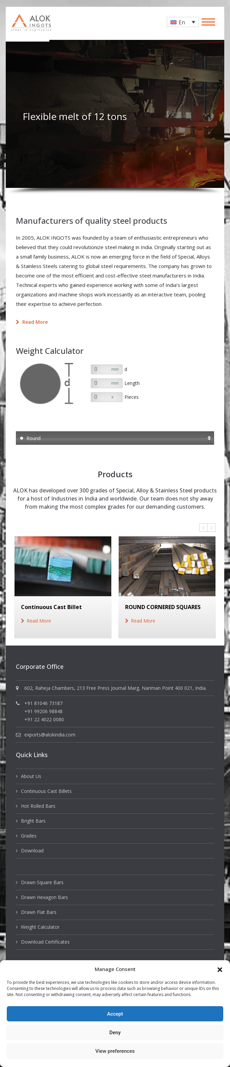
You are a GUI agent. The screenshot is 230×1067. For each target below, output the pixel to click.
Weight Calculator (40, 927)
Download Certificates (45, 942)
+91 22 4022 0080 (44, 719)
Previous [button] (203, 528)
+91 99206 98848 (43, 711)
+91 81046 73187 (43, 703)
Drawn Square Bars (42, 882)
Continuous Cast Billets (46, 791)
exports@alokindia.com (49, 734)
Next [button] (211, 528)
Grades (29, 835)
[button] (219, 969)
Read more (32, 322)
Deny (115, 1032)
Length (132, 383)
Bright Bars (33, 821)
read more (39, 620)
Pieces (131, 397)
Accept (115, 1014)
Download (32, 850)
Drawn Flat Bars (38, 912)
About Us (31, 776)
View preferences (115, 1051)
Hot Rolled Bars (38, 806)
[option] (115, 114)
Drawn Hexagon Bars (44, 897)
